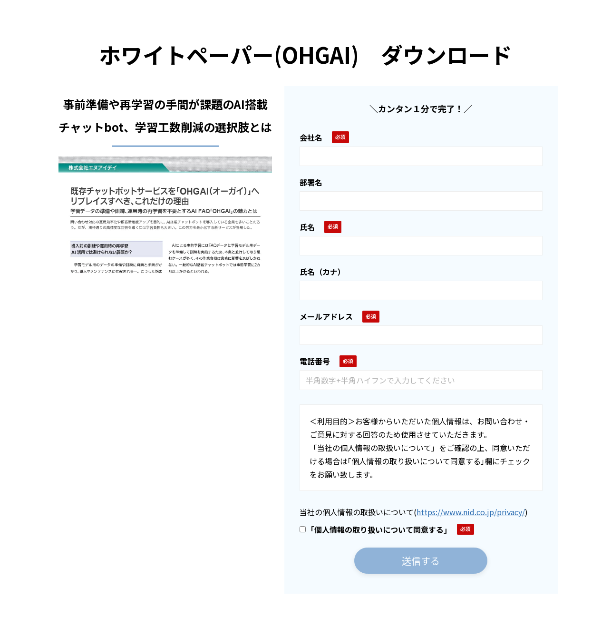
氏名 (307, 227)
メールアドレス (326, 316)
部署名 (311, 182)
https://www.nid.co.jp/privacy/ (471, 512)
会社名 (311, 137)
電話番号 (315, 361)
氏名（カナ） (322, 271)
